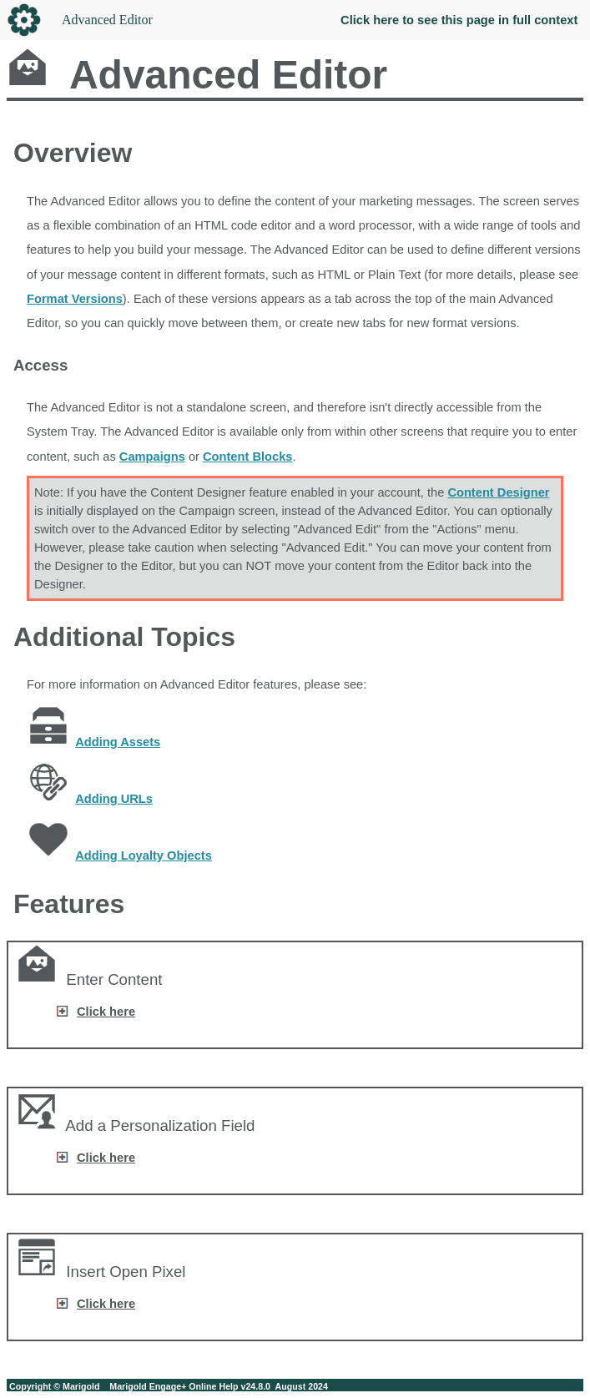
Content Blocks (248, 456)
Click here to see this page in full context (458, 20)
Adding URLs (114, 798)
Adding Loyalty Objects (143, 855)
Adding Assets (117, 742)
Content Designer (498, 492)
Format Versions (75, 298)
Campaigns (152, 456)
